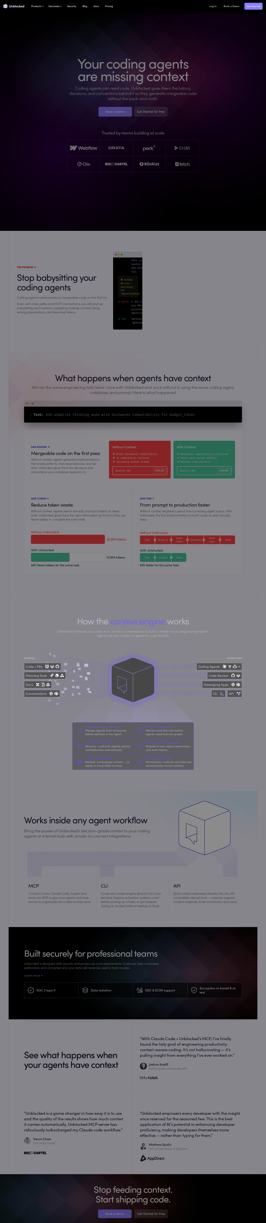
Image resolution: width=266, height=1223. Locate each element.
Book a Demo (232, 6)
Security (71, 6)
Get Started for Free (151, 112)
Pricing (109, 6)
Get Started (253, 6)
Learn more (33, 975)
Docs (96, 6)
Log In (213, 6)
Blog (85, 6)
